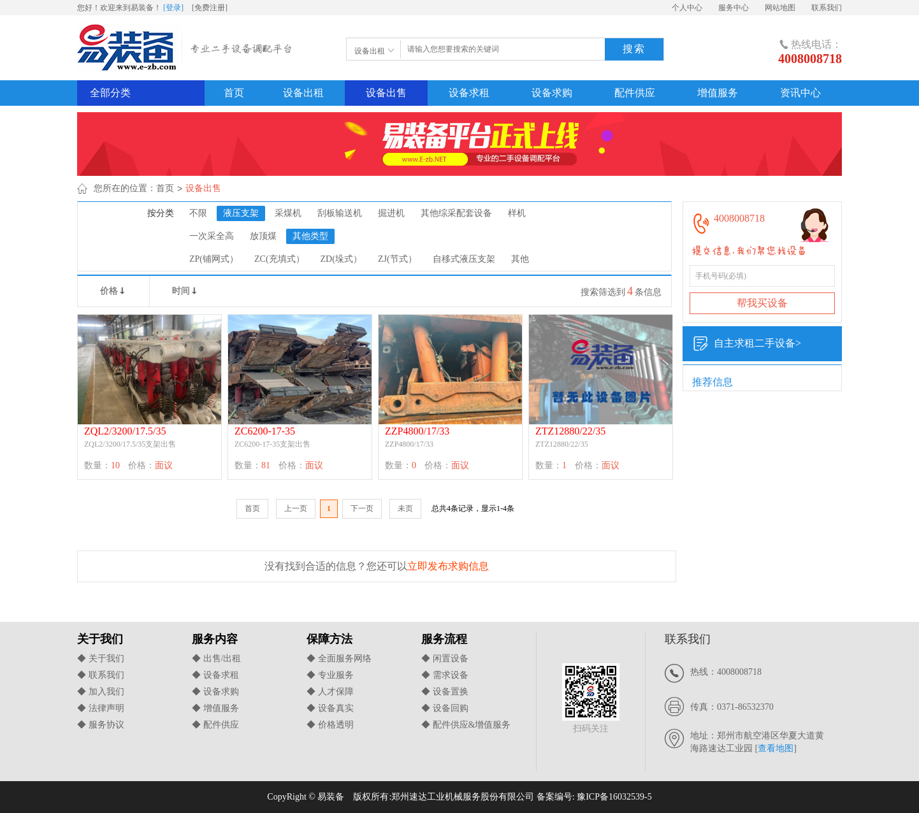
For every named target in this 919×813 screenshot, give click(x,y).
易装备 (186, 50)
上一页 (295, 508)
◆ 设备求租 (215, 675)
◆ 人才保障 (330, 691)
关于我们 (100, 639)
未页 (405, 508)
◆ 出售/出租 (216, 658)
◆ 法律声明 (100, 708)
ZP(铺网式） (213, 259)
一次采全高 (211, 236)
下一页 (362, 508)
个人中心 (687, 7)
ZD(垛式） (341, 259)
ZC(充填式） (279, 259)
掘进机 (391, 213)
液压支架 (241, 213)
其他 (520, 259)
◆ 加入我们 (100, 691)
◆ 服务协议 (100, 725)
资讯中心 (800, 92)
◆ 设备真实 (330, 708)
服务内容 (215, 639)
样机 (517, 213)
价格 (113, 291)
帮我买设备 (762, 303)
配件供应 (634, 92)
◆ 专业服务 (330, 675)
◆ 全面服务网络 (339, 658)
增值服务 (717, 92)
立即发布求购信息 (448, 566)
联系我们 (826, 7)
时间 (185, 291)
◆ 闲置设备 (444, 658)
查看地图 (775, 748)
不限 (198, 213)
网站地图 (780, 7)
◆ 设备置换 (444, 691)
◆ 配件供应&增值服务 (465, 725)
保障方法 (329, 639)
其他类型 (310, 236)
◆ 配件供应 (215, 725)
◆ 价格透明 (330, 725)
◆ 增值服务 (215, 708)
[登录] (173, 7)
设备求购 (552, 92)
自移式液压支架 (464, 259)
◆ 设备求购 (215, 691)
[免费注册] (210, 7)
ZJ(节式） (397, 259)
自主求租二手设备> (746, 344)
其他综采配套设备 (456, 213)
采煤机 (288, 213)
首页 (234, 92)
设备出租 (303, 92)
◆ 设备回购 (444, 708)
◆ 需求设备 (444, 675)
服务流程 (444, 639)
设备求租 (469, 92)
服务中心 (733, 7)
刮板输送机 (339, 213)
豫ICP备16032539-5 (614, 797)
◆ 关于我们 (100, 658)
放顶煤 (263, 236)
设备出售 (386, 92)
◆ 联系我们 (100, 675)
